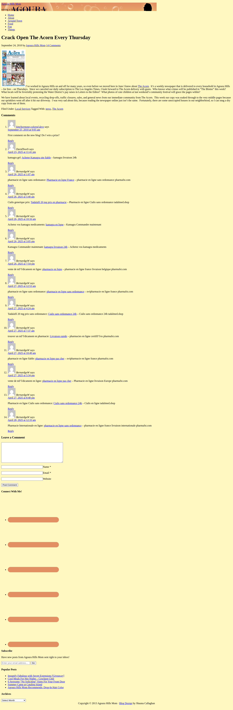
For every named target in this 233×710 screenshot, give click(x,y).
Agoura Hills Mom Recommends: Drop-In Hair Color (36, 691)
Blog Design (125, 707)
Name (46, 470)
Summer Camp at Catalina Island (25, 688)
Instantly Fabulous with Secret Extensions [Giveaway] (36, 679)
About (11, 18)
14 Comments (53, 45)
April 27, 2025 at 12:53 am (22, 286)
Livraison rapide (58, 336)
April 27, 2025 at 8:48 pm (21, 397)
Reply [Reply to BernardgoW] (11, 185)
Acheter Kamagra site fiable (36, 157)
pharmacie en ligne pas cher (49, 358)
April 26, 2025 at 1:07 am (21, 174)
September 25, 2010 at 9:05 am (24, 129)
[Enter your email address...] (15, 667)
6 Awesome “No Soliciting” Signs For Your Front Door (36, 685)
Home (11, 15)
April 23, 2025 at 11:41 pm (22, 152)
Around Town (15, 20)
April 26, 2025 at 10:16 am (22, 219)
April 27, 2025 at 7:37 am (21, 330)
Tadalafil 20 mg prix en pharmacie (49, 202)
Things (11, 29)
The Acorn (143, 86)
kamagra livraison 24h (55, 247)
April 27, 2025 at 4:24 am (21, 308)
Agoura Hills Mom (11, 4)
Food (10, 23)
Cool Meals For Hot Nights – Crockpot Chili (31, 682)
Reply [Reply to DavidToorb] (11, 163)
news (48, 108)
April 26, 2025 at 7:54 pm (21, 263)
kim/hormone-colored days (30, 126)
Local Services (22, 108)
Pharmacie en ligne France (60, 180)
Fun (10, 26)
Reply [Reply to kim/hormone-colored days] (11, 140)
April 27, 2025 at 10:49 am (22, 353)
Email (46, 476)
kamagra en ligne (55, 224)
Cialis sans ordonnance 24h (62, 314)
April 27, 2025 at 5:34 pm (21, 375)
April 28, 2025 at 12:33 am (22, 420)
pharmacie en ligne (52, 269)
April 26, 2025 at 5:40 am (21, 196)
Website (47, 482)
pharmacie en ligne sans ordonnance (65, 291)
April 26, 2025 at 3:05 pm (21, 241)
